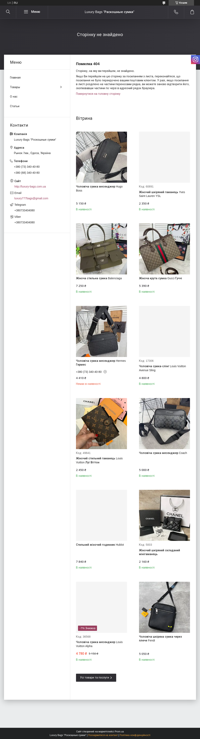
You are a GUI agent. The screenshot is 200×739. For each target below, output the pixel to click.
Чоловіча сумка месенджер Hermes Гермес (101, 362)
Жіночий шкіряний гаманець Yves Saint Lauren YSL (162, 194)
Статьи (14, 106)
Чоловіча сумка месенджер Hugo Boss (99, 188)
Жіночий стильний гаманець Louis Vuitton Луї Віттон (99, 460)
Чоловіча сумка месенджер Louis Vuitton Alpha (99, 644)
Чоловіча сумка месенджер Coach (163, 453)
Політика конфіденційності (135, 735)
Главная (15, 77)
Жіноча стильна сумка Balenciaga (99, 278)
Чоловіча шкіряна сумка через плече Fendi (160, 638)
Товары (15, 87)
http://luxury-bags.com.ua (30, 186)
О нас (13, 96)
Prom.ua (119, 731)
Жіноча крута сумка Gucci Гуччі (160, 278)
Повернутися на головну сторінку (98, 93)
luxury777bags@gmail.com (31, 198)
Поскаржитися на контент (103, 735)
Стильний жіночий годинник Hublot (100, 544)
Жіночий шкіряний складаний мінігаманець (159, 552)
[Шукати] (8, 12)
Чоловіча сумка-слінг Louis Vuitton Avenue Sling (162, 368)
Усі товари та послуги (94, 677)
